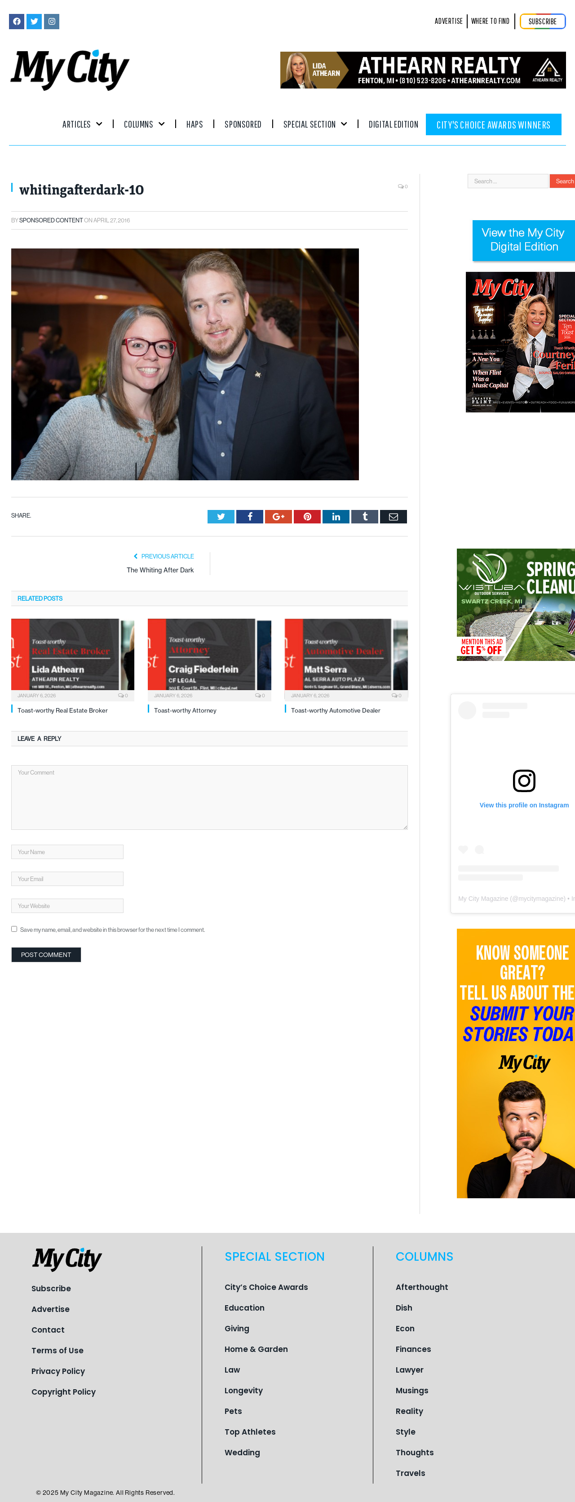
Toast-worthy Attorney (185, 710)
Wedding (242, 1452)
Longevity (244, 1390)
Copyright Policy (63, 1392)
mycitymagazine (540, 898)
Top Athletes (250, 1432)
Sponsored (243, 123)
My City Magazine (483, 898)
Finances (413, 1349)
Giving (237, 1328)
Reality (409, 1411)
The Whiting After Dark (160, 570)
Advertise (50, 1309)
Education (245, 1308)
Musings (412, 1390)
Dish (404, 1308)
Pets (233, 1411)
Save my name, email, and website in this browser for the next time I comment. (112, 929)
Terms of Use (57, 1350)
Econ (405, 1328)
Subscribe (51, 1288)
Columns (144, 124)
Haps (194, 123)
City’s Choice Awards (266, 1287)
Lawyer (410, 1370)
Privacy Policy (58, 1371)
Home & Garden (256, 1349)
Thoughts (415, 1452)
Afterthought (422, 1287)
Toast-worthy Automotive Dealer (335, 710)
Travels (410, 1473)
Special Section (315, 124)
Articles (82, 124)
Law (232, 1370)
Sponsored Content (51, 220)
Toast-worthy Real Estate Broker (63, 710)
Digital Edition (393, 123)
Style (406, 1432)
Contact (48, 1330)
